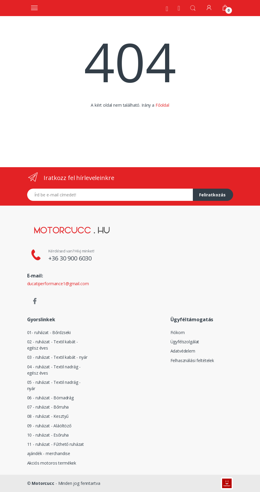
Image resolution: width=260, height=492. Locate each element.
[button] (193, 7)
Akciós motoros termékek (51, 463)
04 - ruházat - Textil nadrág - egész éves (54, 370)
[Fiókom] (209, 7)
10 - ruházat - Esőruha (48, 435)
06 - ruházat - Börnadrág (50, 398)
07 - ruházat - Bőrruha (48, 407)
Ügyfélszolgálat (184, 341)
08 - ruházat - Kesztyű (48, 416)
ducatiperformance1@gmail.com (58, 283)
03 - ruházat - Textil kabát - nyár (57, 357)
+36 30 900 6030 (70, 258)
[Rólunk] (167, 8)
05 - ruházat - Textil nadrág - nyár (54, 385)
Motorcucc (43, 483)
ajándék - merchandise (48, 453)
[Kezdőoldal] (179, 8)
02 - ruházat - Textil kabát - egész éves (52, 345)
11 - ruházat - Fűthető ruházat (55, 444)
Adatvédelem (182, 351)
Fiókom (177, 332)
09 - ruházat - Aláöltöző (49, 426)
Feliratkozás (212, 195)
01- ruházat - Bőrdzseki (49, 332)
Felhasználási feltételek (192, 360)
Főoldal (162, 105)
